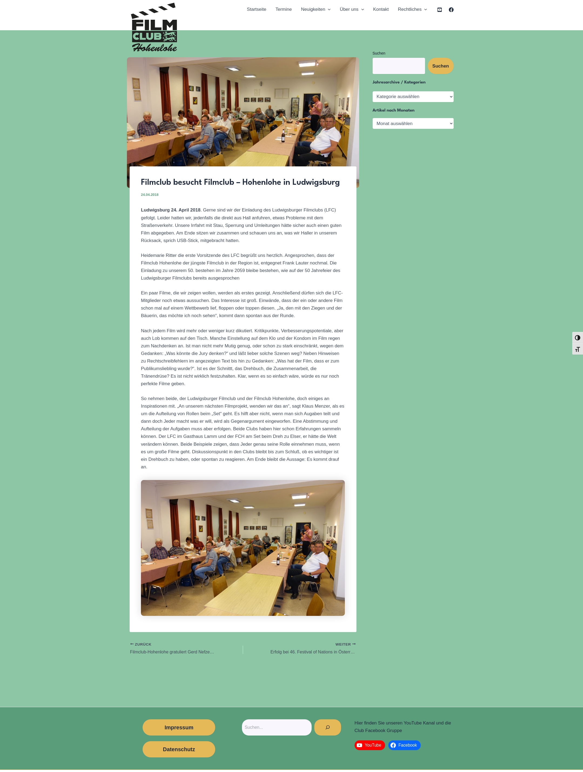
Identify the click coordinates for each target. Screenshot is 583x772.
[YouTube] (439, 9)
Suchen (379, 53)
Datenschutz (179, 749)
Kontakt (381, 9)
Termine (283, 9)
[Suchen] (327, 727)
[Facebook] (451, 9)
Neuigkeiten (316, 9)
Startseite (256, 9)
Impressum (178, 727)
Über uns (352, 9)
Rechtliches (412, 9)
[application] (328, 9)
